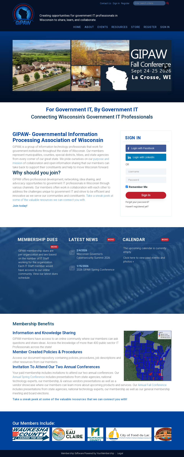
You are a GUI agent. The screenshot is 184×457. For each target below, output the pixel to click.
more (54, 247)
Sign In (116, 3)
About (89, 27)
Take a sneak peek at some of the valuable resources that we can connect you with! (70, 399)
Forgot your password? (137, 202)
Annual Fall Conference (152, 385)
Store (135, 27)
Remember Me (138, 187)
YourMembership (105, 453)
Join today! (20, 206)
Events (103, 27)
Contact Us (105, 3)
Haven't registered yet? (137, 206)
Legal (120, 453)
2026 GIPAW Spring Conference (95, 269)
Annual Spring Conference (29, 377)
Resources (120, 27)
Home (77, 27)
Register (125, 3)
